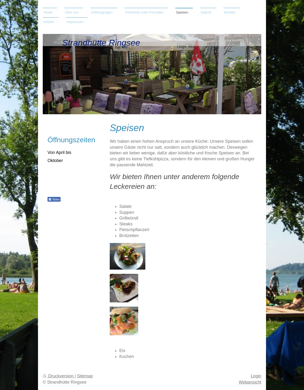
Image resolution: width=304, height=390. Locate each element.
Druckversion (59, 376)
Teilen (54, 199)
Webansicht (250, 382)
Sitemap (85, 376)
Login (256, 376)
